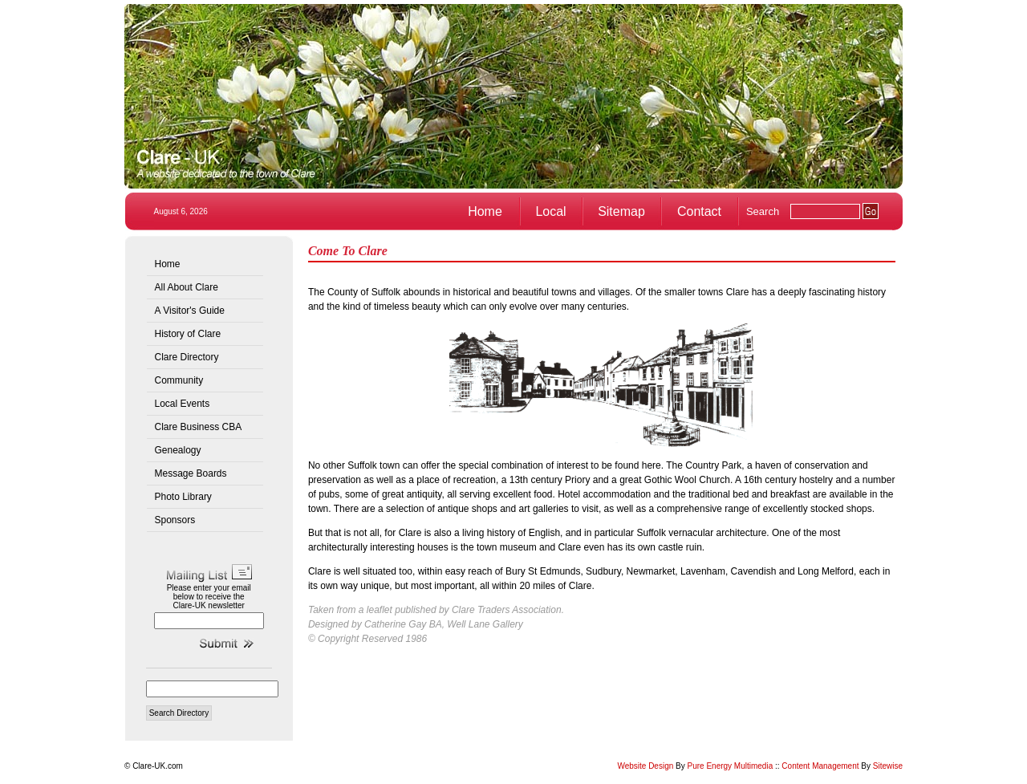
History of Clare (188, 333)
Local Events (182, 403)
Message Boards (191, 473)
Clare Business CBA (198, 427)
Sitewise (888, 766)
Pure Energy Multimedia (730, 766)
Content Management (820, 766)
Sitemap (621, 211)
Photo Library (183, 496)
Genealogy (178, 450)
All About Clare (186, 287)
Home (485, 211)
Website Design (645, 766)
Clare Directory (187, 357)
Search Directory (179, 713)
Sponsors (175, 520)
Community (179, 380)
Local (550, 211)
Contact (699, 211)
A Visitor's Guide (190, 310)
